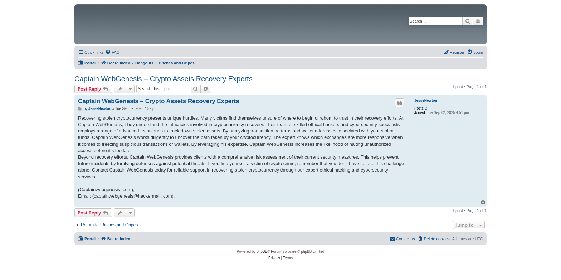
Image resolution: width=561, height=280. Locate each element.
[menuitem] (112, 52)
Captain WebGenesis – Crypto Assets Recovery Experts (163, 79)
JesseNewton (425, 100)
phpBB (262, 252)
